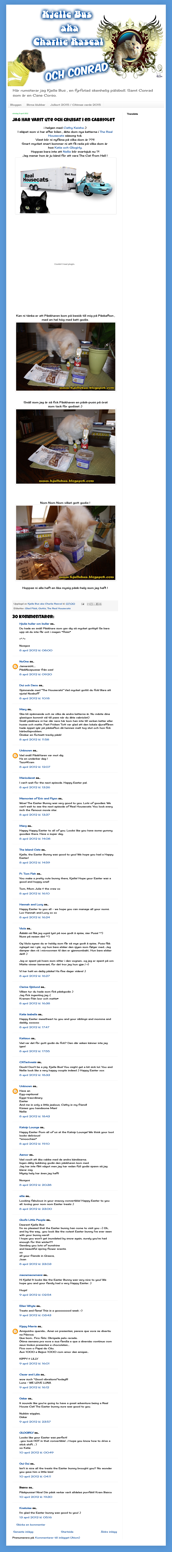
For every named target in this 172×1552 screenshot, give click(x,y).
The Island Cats (29, 849)
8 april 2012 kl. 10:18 (34, 698)
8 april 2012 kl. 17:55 (34, 1051)
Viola (22, 928)
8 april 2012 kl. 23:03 (35, 1264)
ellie (22, 1196)
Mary (22, 709)
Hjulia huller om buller (34, 623)
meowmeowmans (30, 1275)
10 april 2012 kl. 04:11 (35, 1476)
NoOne (24, 661)
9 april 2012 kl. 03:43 (35, 1315)
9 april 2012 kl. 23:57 (35, 1421)
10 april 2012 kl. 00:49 (36, 1452)
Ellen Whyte (27, 1305)
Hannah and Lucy (31, 904)
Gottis (42, 608)
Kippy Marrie (28, 1326)
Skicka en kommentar (30, 1524)
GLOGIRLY (26, 1432)
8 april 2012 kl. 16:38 (34, 1003)
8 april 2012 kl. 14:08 (34, 838)
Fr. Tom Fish (27, 873)
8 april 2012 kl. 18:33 (34, 1075)
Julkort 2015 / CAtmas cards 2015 (75, 104)
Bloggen (15, 104)
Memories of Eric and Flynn (38, 798)
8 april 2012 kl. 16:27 (34, 976)
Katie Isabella (28, 1014)
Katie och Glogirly (68, 147)
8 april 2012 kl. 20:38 (35, 1184)
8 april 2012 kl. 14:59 (34, 862)
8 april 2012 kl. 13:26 (34, 787)
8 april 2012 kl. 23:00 (35, 1208)
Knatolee (25, 1508)
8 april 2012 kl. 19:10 (34, 1143)
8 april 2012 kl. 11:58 (34, 739)
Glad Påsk (31, 608)
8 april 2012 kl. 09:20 (35, 674)
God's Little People (32, 1219)
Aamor (23, 1154)
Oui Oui (24, 1463)
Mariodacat (27, 777)
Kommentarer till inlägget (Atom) (57, 1537)
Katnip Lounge (29, 1127)
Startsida (67, 1531)
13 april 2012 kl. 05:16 (35, 1517)
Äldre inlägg (109, 1531)
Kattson (24, 1038)
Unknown (25, 750)
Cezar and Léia (29, 1374)
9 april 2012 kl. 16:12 (34, 1387)
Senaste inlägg (23, 1531)
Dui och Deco (28, 685)
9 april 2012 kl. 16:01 (34, 1363)
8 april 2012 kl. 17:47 (34, 1027)
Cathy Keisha (74, 127)
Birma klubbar (36, 104)
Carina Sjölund (29, 986)
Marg (23, 825)
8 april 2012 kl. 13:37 (34, 814)
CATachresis (27, 1062)
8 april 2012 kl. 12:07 (34, 766)
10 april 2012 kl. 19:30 (35, 1496)
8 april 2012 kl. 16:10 (34, 893)
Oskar (23, 1398)
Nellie (67, 151)
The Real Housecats (59, 608)
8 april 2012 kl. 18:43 (34, 1116)
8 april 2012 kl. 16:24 (34, 917)
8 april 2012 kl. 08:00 (35, 650)
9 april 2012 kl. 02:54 (35, 1294)
